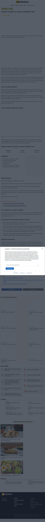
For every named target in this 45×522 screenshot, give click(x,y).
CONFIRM (11, 268)
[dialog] (22, 261)
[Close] (43, 249)
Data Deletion (15, 273)
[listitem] (22, 264)
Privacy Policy (29, 273)
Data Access (22, 273)
